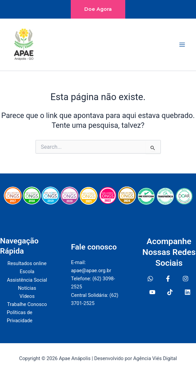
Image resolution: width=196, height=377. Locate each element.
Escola (27, 271)
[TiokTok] (170, 292)
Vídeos (27, 296)
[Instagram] (185, 278)
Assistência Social (27, 280)
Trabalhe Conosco (27, 304)
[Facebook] (168, 278)
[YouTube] (152, 292)
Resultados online (26, 263)
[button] (98, 9)
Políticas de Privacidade (19, 316)
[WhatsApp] (150, 278)
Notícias (27, 288)
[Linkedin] (187, 292)
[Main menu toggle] (182, 45)
